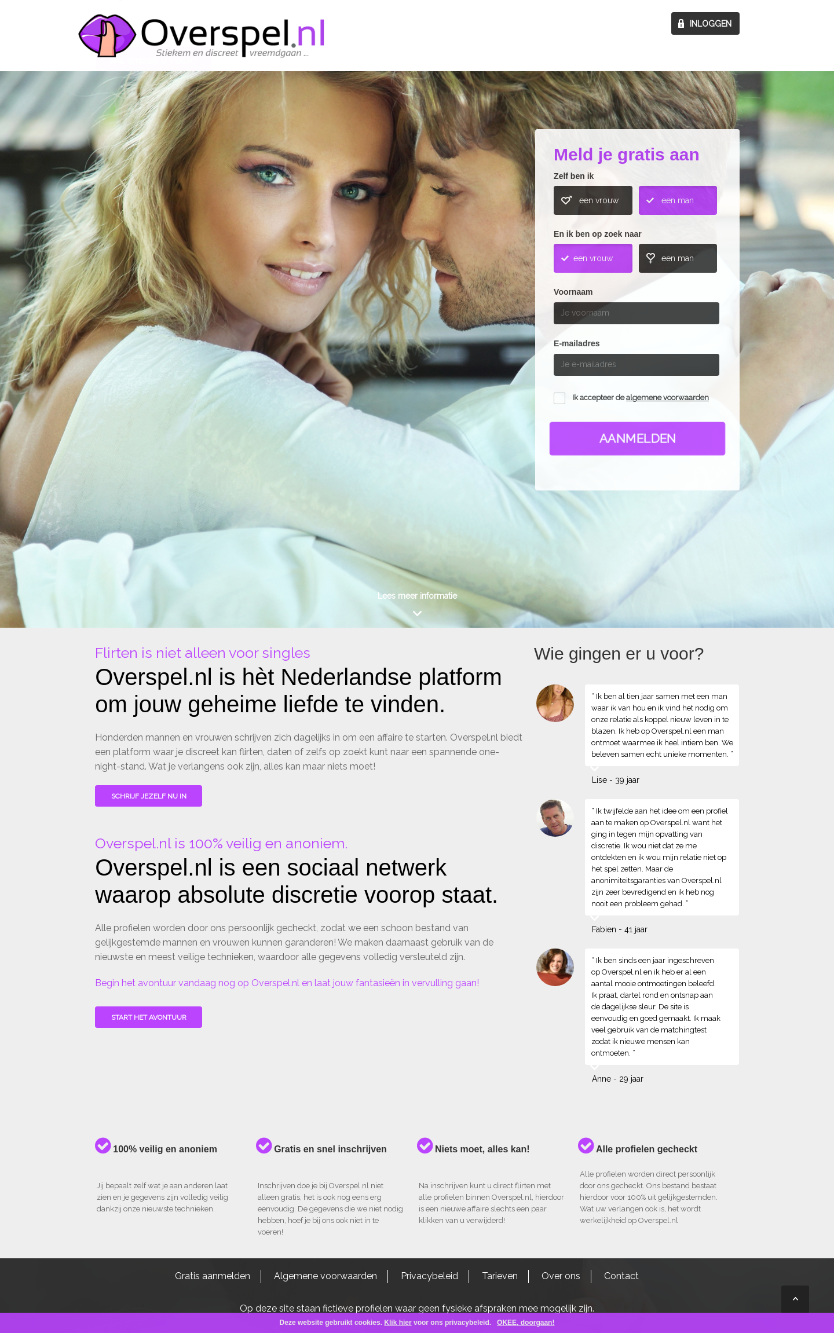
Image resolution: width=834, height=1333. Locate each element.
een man (677, 200)
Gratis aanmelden (212, 1275)
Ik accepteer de (640, 397)
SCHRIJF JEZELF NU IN (148, 796)
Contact (621, 1275)
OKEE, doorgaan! (525, 1323)
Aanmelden (637, 438)
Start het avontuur (148, 1017)
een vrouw (599, 200)
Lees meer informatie (417, 596)
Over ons (561, 1275)
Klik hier (397, 1323)
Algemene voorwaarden (325, 1275)
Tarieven (500, 1275)
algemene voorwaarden (667, 397)
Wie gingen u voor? (153, 303)
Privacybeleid (429, 1275)
